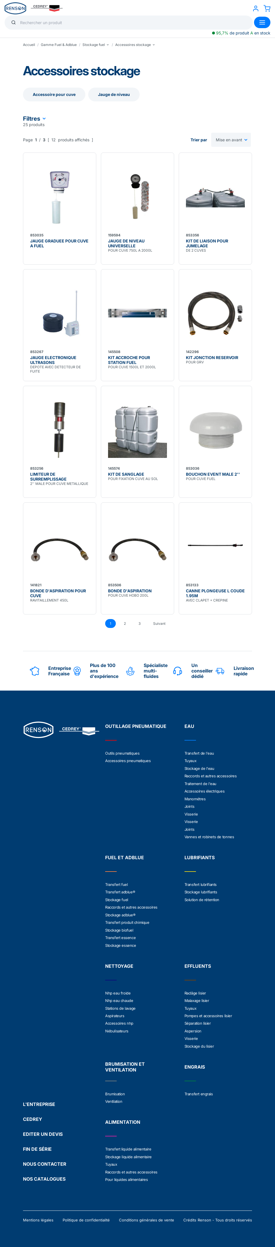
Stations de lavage (120, 1005)
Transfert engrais (198, 1090)
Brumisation (115, 1090)
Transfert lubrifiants (200, 883)
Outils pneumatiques (122, 753)
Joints (189, 805)
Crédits (189, 1216)
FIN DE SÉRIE (37, 1145)
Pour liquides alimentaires (126, 1175)
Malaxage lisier (196, 998)
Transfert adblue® (120, 890)
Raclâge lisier (195, 990)
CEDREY (32, 1115)
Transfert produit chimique (127, 920)
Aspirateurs (114, 1013)
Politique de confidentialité (86, 1216)
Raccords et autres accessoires (210, 775)
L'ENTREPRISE (39, 1100)
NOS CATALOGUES (44, 1175)
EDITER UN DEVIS (43, 1130)
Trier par (199, 139)
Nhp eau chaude (119, 998)
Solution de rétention (202, 898)
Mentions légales (38, 1216)
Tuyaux (190, 760)
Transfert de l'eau (199, 753)
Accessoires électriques (204, 790)
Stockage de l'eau (199, 768)
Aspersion (192, 1028)
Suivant (159, 623)
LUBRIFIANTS (199, 856)
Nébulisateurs (116, 1028)
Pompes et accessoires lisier (208, 1013)
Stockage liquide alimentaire (128, 1153)
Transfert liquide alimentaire (128, 1145)
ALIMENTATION (122, 1118)
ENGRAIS (194, 1063)
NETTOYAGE (119, 963)
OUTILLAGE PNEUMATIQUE (135, 726)
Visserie (191, 813)
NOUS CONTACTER (44, 1160)
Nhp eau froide (117, 990)
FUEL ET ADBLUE (124, 856)
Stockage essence (120, 942)
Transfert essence (120, 935)
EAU (189, 726)
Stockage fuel (116, 898)
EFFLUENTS (197, 963)
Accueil (29, 45)
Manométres (195, 798)
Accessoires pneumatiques (128, 760)
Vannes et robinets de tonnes (209, 835)
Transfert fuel (116, 883)
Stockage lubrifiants (200, 890)
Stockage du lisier (199, 1042)
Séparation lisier (197, 1020)
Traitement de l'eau (200, 783)
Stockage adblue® (120, 913)
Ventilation (113, 1098)
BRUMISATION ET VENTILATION (125, 1063)
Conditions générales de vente (146, 1216)
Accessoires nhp (119, 1020)
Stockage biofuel (119, 928)
